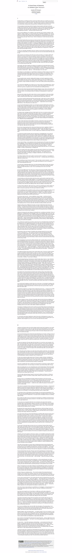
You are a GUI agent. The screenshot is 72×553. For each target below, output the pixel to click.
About (35, 550)
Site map (31, 550)
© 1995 (36, 13)
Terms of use (41, 550)
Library (20, 1)
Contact (37, 550)
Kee (26, 1)
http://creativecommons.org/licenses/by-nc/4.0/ (25, 543)
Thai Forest (23, 1)
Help (29, 550)
